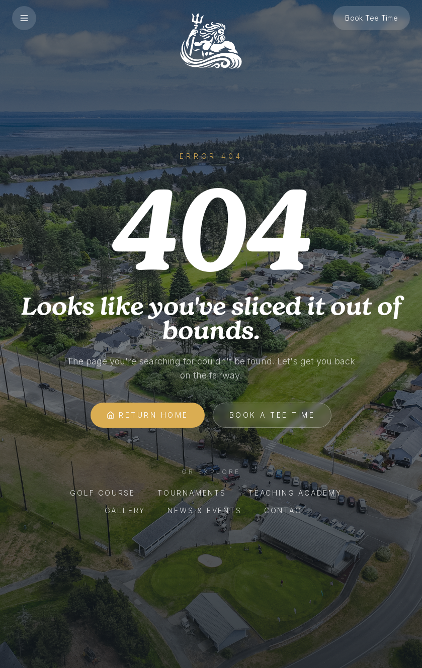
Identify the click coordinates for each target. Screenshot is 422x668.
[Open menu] (24, 18)
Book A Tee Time (272, 415)
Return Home (148, 415)
